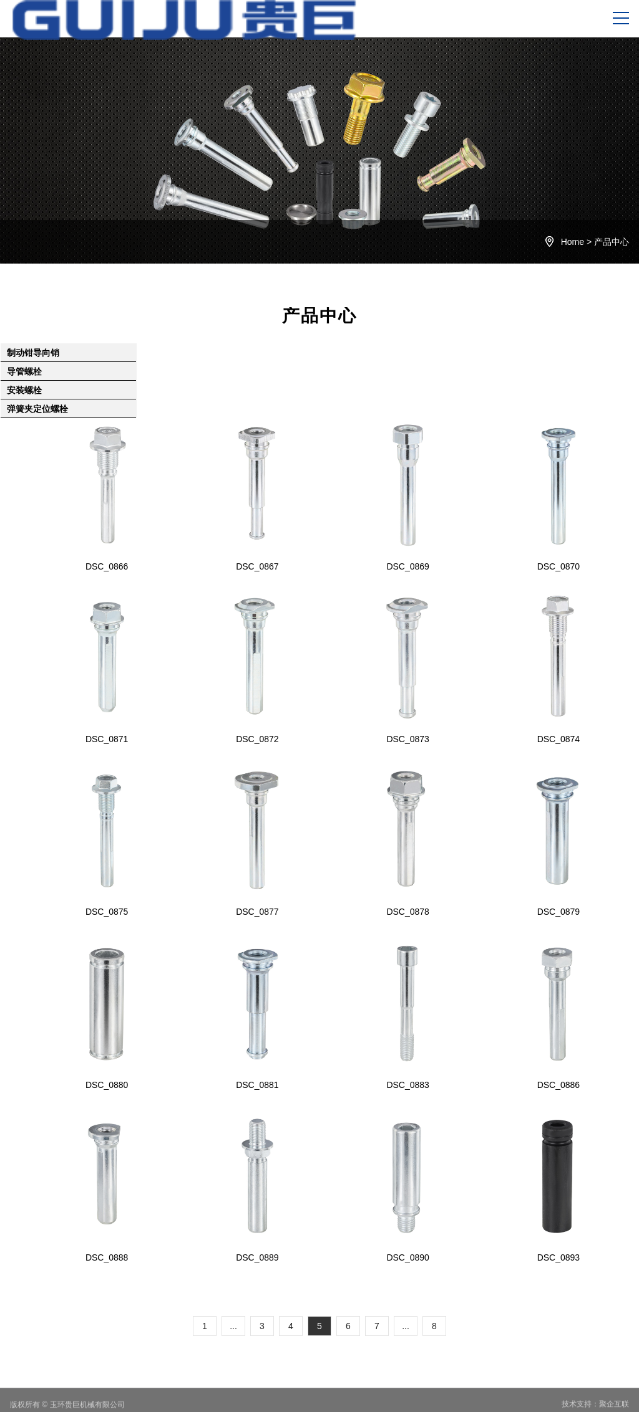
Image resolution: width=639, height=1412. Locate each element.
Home (572, 242)
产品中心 (611, 242)
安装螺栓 (24, 390)
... (233, 1326)
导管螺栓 (24, 371)
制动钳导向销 (33, 353)
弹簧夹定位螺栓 (37, 409)
